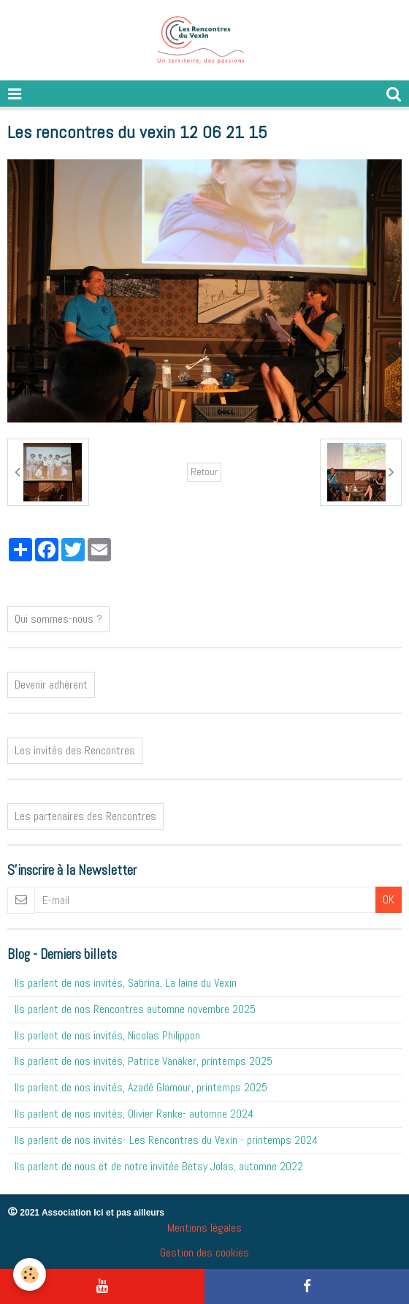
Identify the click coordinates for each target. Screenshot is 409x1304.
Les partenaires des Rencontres (85, 816)
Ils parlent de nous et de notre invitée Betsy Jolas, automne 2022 (159, 1166)
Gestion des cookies (204, 1252)
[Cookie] (29, 1274)
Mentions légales (204, 1227)
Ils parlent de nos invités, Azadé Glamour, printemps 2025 (141, 1087)
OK (388, 899)
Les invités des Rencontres (75, 750)
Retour (204, 472)
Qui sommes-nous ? (58, 618)
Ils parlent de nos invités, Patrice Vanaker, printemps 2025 (143, 1061)
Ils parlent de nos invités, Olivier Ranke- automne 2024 (134, 1113)
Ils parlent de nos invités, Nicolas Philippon (107, 1035)
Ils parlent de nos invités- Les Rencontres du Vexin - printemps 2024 (166, 1140)
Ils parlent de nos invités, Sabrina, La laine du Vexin (126, 982)
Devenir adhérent (51, 684)
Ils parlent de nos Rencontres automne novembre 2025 (135, 1009)
